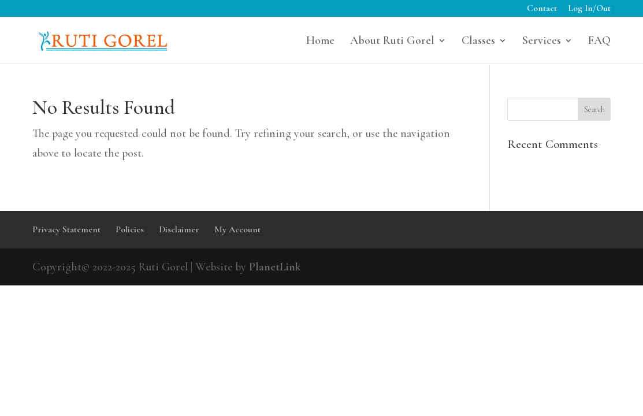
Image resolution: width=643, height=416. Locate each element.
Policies (130, 229)
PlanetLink (275, 267)
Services (541, 41)
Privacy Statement (66, 229)
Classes (478, 41)
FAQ (599, 41)
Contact (542, 8)
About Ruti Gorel (392, 41)
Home (320, 41)
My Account (237, 229)
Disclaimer (179, 229)
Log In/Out (589, 8)
